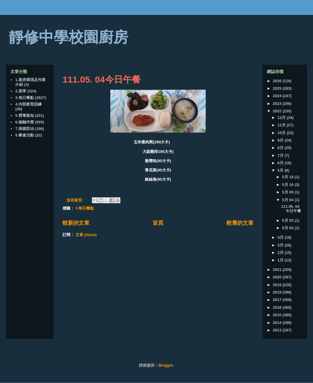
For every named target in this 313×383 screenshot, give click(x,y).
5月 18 (288, 177)
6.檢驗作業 (24, 122)
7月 (281, 155)
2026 (278, 81)
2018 (278, 292)
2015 (278, 315)
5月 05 (288, 192)
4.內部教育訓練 (28, 104)
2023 (278, 103)
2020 (278, 277)
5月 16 (288, 184)
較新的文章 (76, 223)
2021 (278, 269)
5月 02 (288, 228)
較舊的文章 (240, 223)
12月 (282, 117)
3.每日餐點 (84, 208)
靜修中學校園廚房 (68, 37)
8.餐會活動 (24, 135)
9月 (281, 140)
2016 (278, 307)
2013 (278, 330)
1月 (281, 260)
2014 (278, 322)
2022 (278, 111)
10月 (282, 133)
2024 (278, 96)
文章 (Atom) (86, 234)
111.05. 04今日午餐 (102, 79)
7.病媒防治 (24, 128)
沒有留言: (75, 200)
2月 (281, 252)
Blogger (165, 365)
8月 (281, 147)
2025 (278, 88)
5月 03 (288, 220)
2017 (278, 299)
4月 (281, 237)
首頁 (158, 223)
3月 (281, 245)
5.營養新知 (24, 115)
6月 (281, 163)
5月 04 (288, 200)
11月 (282, 125)
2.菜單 (20, 91)
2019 (278, 285)
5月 (281, 170)
